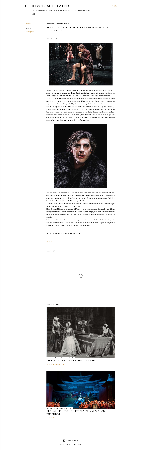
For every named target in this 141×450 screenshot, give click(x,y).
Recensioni (42, 14)
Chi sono (102, 14)
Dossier (94, 14)
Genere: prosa (29, 32)
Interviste (52, 14)
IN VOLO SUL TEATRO (50, 6)
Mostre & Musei (64, 14)
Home (34, 14)
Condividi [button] (27, 24)
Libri (74, 14)
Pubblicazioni (84, 14)
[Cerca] (114, 6)
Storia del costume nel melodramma (71, 360)
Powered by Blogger (70, 440)
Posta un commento (59, 364)
